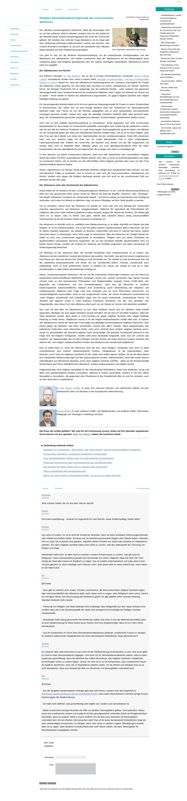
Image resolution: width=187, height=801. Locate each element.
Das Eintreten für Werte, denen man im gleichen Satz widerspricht (75, 467)
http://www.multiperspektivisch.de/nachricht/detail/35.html (69, 694)
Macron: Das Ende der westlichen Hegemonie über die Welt (170, 52)
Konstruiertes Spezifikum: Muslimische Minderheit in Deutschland (75, 454)
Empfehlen (59, 9)
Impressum (15, 85)
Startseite (14, 34)
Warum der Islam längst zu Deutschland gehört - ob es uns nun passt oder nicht (82, 475)
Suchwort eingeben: (165, 146)
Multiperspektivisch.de (19, 14)
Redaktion (14, 73)
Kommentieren (73, 9)
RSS (178, 2)
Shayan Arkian (63, 411)
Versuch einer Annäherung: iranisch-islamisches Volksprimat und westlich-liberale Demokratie (170, 112)
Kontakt (13, 79)
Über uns (14, 68)
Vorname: (49, 757)
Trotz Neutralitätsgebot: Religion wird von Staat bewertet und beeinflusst (78, 458)
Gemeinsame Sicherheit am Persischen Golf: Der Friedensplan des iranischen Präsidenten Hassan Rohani (170, 33)
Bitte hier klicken (82, 434)
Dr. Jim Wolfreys (71, 76)
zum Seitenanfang (142, 488)
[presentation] (77, 746)
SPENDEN (14, 29)
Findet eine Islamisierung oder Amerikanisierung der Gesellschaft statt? (77, 462)
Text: (51, 764)
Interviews (14, 57)
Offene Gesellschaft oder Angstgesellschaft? (64, 471)
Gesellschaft (15, 45)
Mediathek (14, 62)
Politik (12, 40)
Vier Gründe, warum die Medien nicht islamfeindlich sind (170, 131)
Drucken (46, 9)
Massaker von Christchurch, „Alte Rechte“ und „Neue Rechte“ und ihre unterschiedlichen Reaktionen (92, 449)
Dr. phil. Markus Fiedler (68, 388)
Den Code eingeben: (49, 744)
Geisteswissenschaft (19, 51)
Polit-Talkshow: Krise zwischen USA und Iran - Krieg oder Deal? (170, 68)
